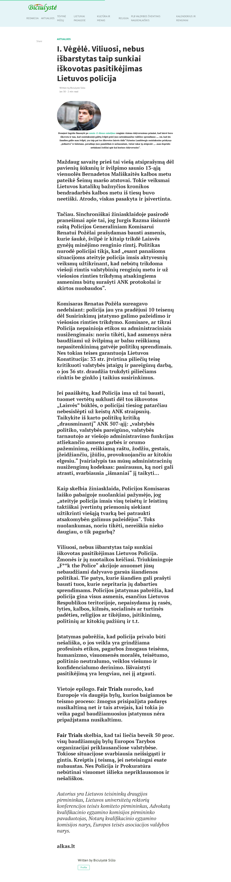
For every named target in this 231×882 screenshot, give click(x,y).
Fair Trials (109, 688)
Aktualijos (48, 18)
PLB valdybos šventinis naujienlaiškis (145, 18)
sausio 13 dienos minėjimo (102, 133)
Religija (123, 18)
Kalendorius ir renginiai (186, 18)
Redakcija (32, 18)
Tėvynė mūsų (61, 18)
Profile (84, 867)
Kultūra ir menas (103, 18)
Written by (72, 87)
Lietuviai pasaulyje (80, 18)
